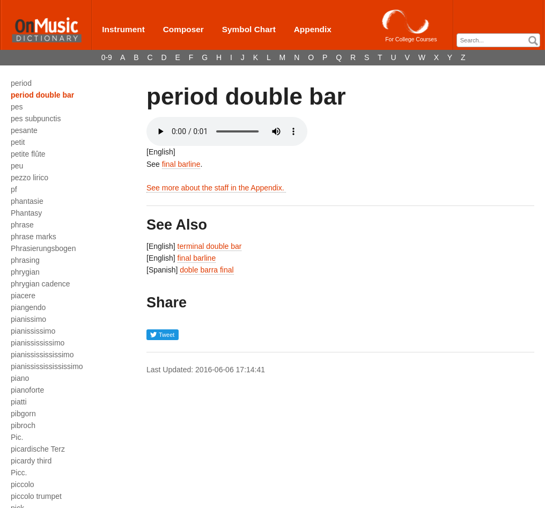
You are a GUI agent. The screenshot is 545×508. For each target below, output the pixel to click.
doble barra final (206, 270)
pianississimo (33, 331)
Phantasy (26, 213)
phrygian (25, 272)
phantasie (27, 201)
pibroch (23, 425)
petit (18, 142)
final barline (181, 164)
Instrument (123, 29)
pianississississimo (42, 354)
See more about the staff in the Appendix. (216, 187)
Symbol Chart (249, 29)
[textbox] (501, 40)
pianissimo (28, 319)
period (21, 83)
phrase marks (33, 236)
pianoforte (27, 390)
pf (14, 189)
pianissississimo (37, 342)
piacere (23, 295)
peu (17, 165)
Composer (183, 29)
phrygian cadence (40, 283)
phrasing (25, 260)
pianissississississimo (47, 366)
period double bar (42, 95)
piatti (19, 401)
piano (20, 378)
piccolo (22, 484)
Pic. (17, 437)
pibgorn (23, 413)
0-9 (106, 57)
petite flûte (28, 154)
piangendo (28, 307)
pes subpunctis (36, 118)
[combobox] (498, 40)
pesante (24, 130)
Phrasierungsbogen (43, 248)
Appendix (313, 29)
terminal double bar (210, 246)
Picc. (19, 472)
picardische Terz (38, 449)
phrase (22, 224)
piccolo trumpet (36, 496)
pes (17, 106)
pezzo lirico (29, 177)
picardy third (31, 461)
